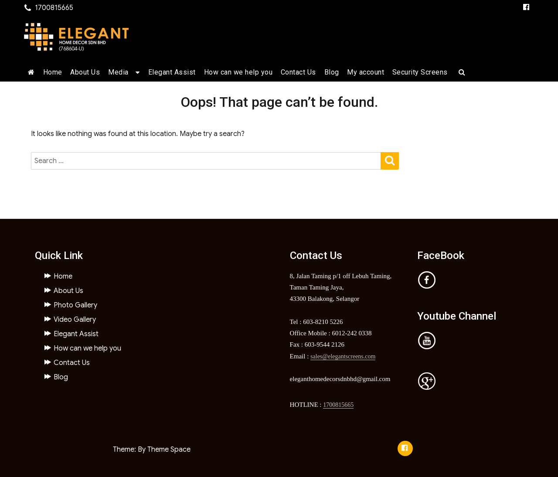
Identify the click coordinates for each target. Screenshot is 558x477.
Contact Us (298, 72)
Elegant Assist (172, 72)
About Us (85, 72)
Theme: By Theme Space (152, 449)
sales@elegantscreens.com (342, 356)
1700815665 (338, 405)
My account (365, 72)
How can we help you (238, 72)
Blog (331, 72)
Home (52, 72)
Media (118, 72)
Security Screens (420, 72)
